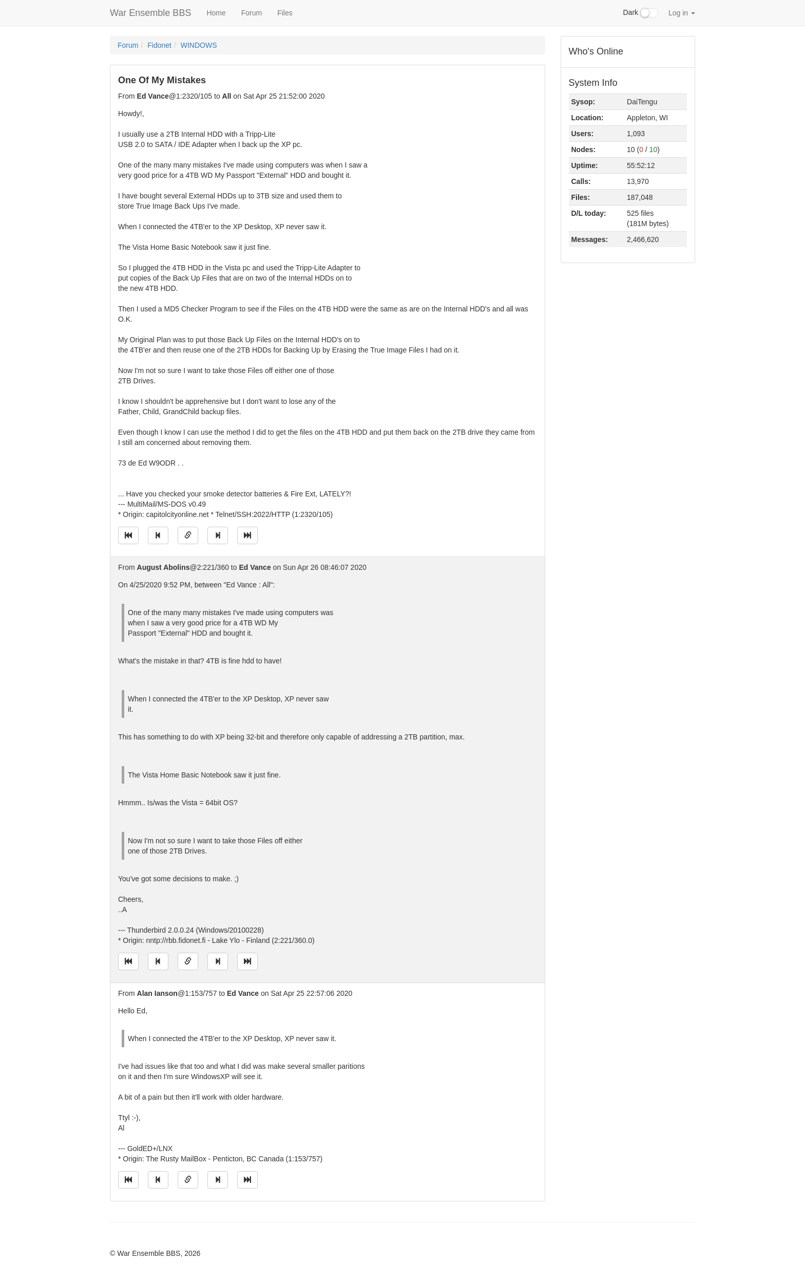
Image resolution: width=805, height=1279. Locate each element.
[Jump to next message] (217, 535)
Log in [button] (681, 13)
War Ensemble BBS (150, 13)
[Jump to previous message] (158, 535)
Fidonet (159, 45)
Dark (640, 12)
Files (285, 13)
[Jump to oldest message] (128, 535)
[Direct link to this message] (188, 535)
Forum (251, 13)
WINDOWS (199, 45)
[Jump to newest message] (247, 535)
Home (215, 13)
